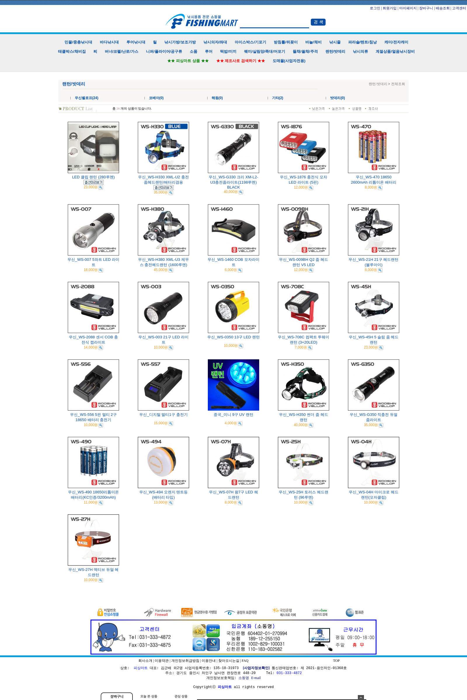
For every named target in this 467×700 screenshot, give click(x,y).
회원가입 (390, 8)
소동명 (243, 678)
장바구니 (426, 8)
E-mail (256, 678)
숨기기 (361, 697)
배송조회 (443, 8)
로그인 (375, 8)
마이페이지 (408, 8)
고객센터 (459, 8)
